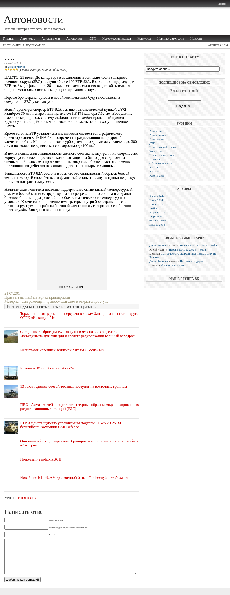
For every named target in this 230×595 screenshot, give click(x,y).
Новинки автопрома (170, 38)
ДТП (92, 38)
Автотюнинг (74, 38)
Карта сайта (12, 45)
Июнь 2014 (156, 204)
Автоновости (33, 19)
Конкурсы (144, 38)
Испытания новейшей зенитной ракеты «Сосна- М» (62, 350)
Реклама (154, 171)
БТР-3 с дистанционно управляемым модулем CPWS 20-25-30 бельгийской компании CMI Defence (70, 425)
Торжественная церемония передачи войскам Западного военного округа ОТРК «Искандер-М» (79, 315)
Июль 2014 (156, 200)
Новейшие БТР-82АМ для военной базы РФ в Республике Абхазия (74, 477)
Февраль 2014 (157, 220)
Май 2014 (155, 208)
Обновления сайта (160, 163)
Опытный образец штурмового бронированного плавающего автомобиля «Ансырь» (79, 443)
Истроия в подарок (191, 261)
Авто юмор (27, 38)
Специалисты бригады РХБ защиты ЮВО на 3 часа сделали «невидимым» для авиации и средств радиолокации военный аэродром (77, 334)
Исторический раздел (116, 38)
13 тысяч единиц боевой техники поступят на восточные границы (73, 386)
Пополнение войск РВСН (40, 459)
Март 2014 (156, 216)
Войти (222, 3)
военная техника (26, 497)
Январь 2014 (157, 224)
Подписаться (35, 45)
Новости (196, 38)
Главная (8, 38)
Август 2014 (157, 196)
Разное (153, 167)
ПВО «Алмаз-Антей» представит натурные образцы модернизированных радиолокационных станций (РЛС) (79, 407)
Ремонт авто (156, 175)
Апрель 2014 (157, 212)
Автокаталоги (51, 38)
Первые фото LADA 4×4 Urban (199, 245)
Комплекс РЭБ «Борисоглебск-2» (47, 368)
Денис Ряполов (16, 66)
